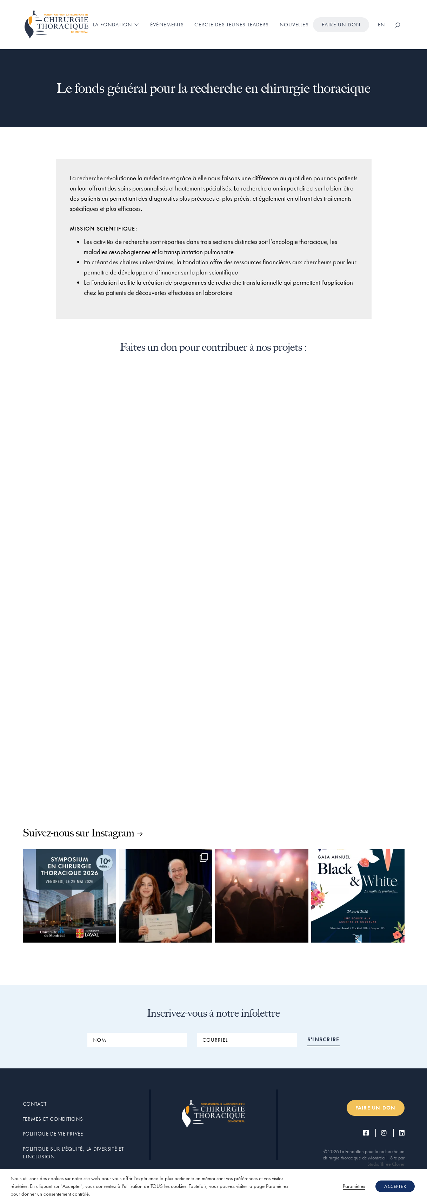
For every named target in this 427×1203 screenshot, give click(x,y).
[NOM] (137, 1040)
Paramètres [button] (354, 1186)
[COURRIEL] (247, 1040)
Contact (35, 1103)
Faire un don (341, 24)
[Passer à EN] (381, 25)
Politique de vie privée (53, 1133)
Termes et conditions (53, 1119)
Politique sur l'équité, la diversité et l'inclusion (73, 1152)
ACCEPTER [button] (395, 1186)
